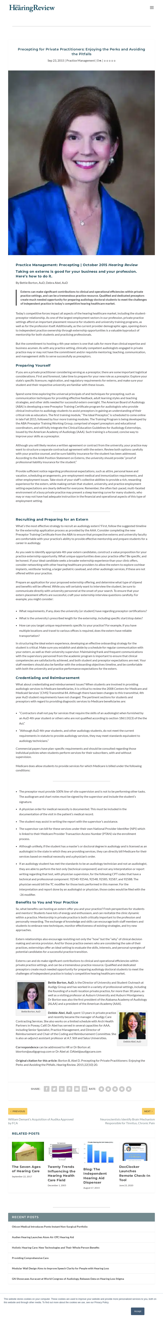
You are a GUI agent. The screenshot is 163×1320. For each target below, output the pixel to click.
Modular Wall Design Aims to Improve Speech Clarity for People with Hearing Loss (60, 1268)
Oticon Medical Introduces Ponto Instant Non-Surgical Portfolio (50, 1226)
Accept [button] (137, 1311)
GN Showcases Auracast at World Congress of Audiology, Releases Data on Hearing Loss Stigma (68, 1278)
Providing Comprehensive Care (30, 1258)
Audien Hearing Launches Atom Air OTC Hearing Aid (43, 1237)
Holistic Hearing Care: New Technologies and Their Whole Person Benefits (55, 1247)
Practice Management (80, 60)
